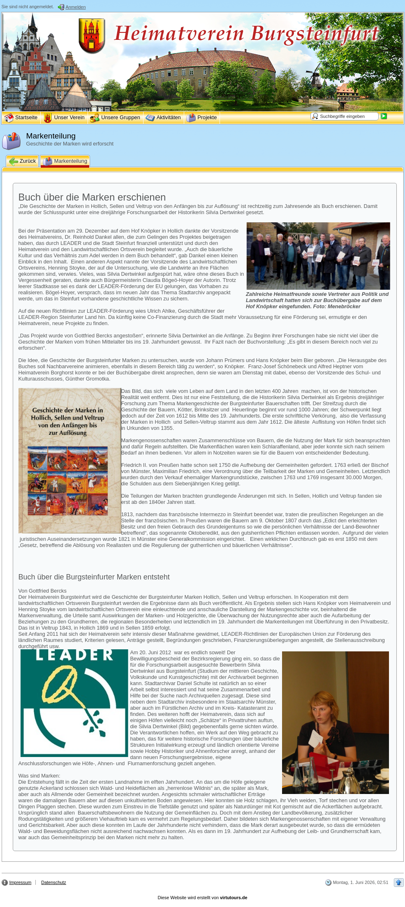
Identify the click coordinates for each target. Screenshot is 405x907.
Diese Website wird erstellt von (203, 897)
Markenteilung (65, 161)
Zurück (22, 161)
